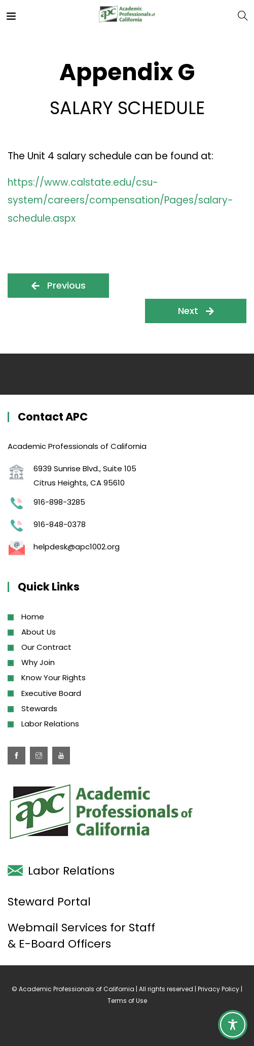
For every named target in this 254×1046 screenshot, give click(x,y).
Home (32, 616)
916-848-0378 (59, 524)
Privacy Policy (218, 989)
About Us (38, 631)
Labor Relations (50, 723)
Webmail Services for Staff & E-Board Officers (81, 936)
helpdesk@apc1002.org (76, 546)
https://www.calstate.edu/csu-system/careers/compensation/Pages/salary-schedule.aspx (120, 200)
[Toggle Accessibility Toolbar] (232, 1024)
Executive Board (51, 693)
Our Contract (46, 647)
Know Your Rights (53, 677)
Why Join (38, 662)
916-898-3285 (59, 502)
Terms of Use (127, 1000)
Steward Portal (49, 902)
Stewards (39, 708)
